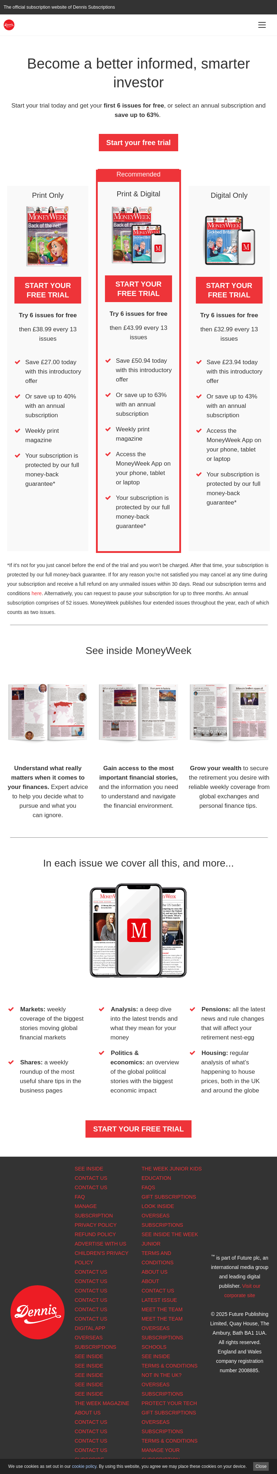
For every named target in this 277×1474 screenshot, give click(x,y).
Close (261, 1466)
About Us (155, 1272)
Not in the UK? (162, 1375)
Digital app (90, 1328)
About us (88, 1413)
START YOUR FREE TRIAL (48, 290)
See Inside (89, 1169)
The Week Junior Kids (172, 1169)
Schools (154, 1347)
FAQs (148, 1187)
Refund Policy (95, 1234)
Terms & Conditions (170, 1366)
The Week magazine (102, 1403)
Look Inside (158, 1206)
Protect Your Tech (169, 1403)
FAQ (80, 1197)
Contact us (91, 1319)
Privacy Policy (95, 1225)
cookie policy (84, 1466)
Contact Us (91, 1178)
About (150, 1281)
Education (156, 1178)
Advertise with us (100, 1244)
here (36, 593)
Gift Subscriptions (169, 1197)
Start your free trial (138, 143)
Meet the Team (162, 1309)
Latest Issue (159, 1300)
